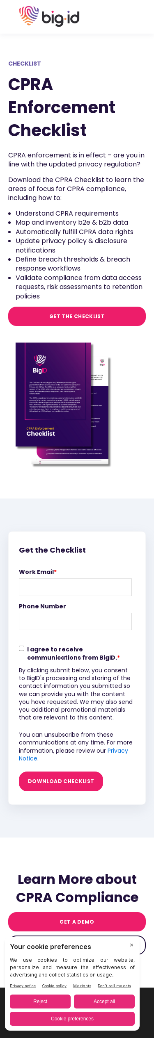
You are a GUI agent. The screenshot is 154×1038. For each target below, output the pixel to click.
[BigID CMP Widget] (72, 985)
